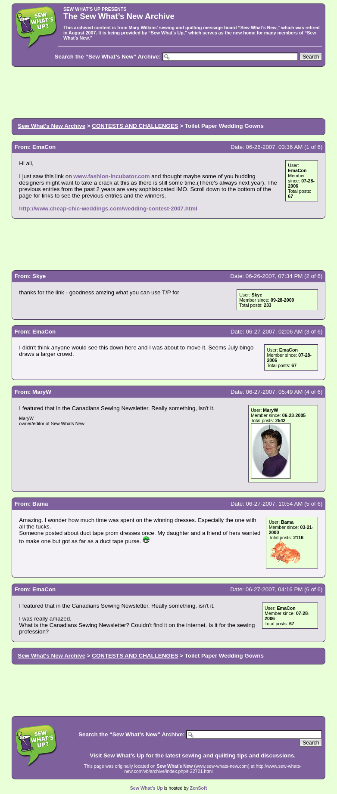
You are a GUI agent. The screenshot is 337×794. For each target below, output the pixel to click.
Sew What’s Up (167, 32)
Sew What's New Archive (51, 126)
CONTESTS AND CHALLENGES (135, 126)
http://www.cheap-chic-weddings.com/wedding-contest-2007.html (108, 208)
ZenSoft (198, 788)
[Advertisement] (168, 91)
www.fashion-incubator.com (111, 176)
